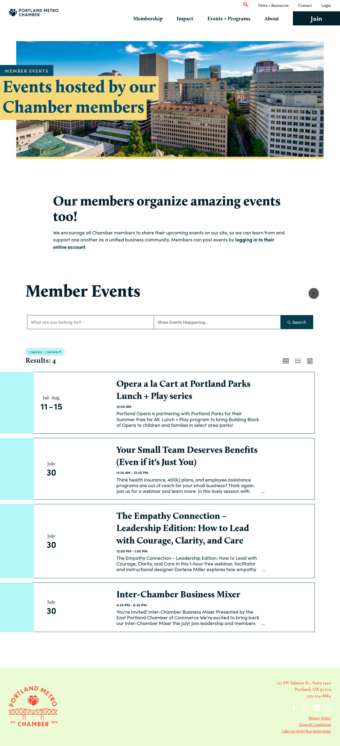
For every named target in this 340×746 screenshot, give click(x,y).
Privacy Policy (320, 718)
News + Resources (273, 5)
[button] (314, 293)
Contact (305, 5)
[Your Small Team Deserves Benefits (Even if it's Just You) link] (90, 469)
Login (326, 5)
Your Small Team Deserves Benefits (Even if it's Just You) (186, 455)
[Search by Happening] (217, 322)
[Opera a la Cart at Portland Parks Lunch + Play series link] (90, 403)
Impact (190, 18)
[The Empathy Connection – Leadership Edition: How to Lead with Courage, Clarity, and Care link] (90, 541)
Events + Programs (232, 18)
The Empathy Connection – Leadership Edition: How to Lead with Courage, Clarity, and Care (182, 528)
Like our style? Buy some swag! (306, 731)
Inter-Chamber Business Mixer (178, 594)
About (273, 18)
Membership (155, 18)
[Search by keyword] (90, 322)
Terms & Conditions (315, 724)
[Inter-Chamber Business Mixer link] (90, 607)
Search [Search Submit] (296, 322)
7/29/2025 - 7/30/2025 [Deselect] (45, 352)
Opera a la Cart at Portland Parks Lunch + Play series (183, 389)
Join (316, 18)
